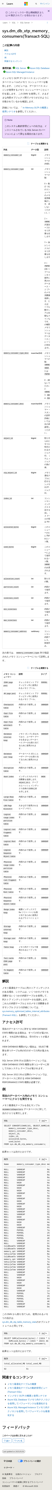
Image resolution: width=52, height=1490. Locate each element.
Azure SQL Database (40, 68)
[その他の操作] (47, 22)
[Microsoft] (26, 4)
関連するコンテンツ (13, 61)
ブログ (37, 1474)
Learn (5, 22)
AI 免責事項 (7, 1474)
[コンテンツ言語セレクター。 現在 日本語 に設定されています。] (8, 1461)
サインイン (45, 3)
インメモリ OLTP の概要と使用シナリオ (27, 1395)
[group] (26, 397)
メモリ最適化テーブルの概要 (21, 1383)
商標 (15, 1486)
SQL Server (25, 22)
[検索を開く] (36, 3)
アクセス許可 (10, 54)
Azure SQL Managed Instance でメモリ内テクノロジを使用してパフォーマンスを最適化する (28, 1411)
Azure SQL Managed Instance (20, 71)
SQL (14, 22)
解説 (6, 50)
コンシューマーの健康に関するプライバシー (21, 1482)
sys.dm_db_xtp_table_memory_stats (19, 1321)
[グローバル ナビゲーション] (3, 3)
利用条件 (6, 1486)
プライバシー (15, 1478)
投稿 (4, 1478)
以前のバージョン (23, 1474)
